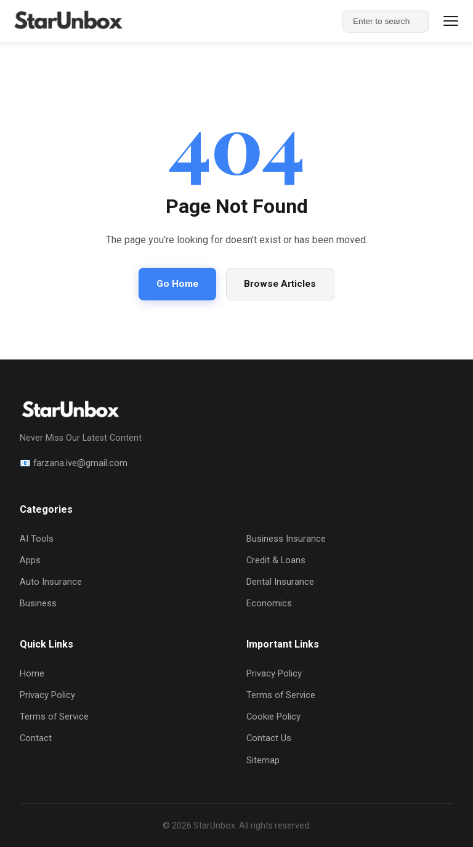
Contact (36, 738)
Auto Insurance (51, 581)
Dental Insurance (280, 581)
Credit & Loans (275, 560)
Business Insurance (286, 538)
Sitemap (263, 760)
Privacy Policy (47, 694)
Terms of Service (54, 716)
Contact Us (268, 738)
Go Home (177, 283)
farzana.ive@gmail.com (80, 462)
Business (38, 603)
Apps (30, 560)
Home (32, 673)
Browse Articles (280, 283)
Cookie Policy (273, 716)
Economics (269, 603)
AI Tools (37, 538)
